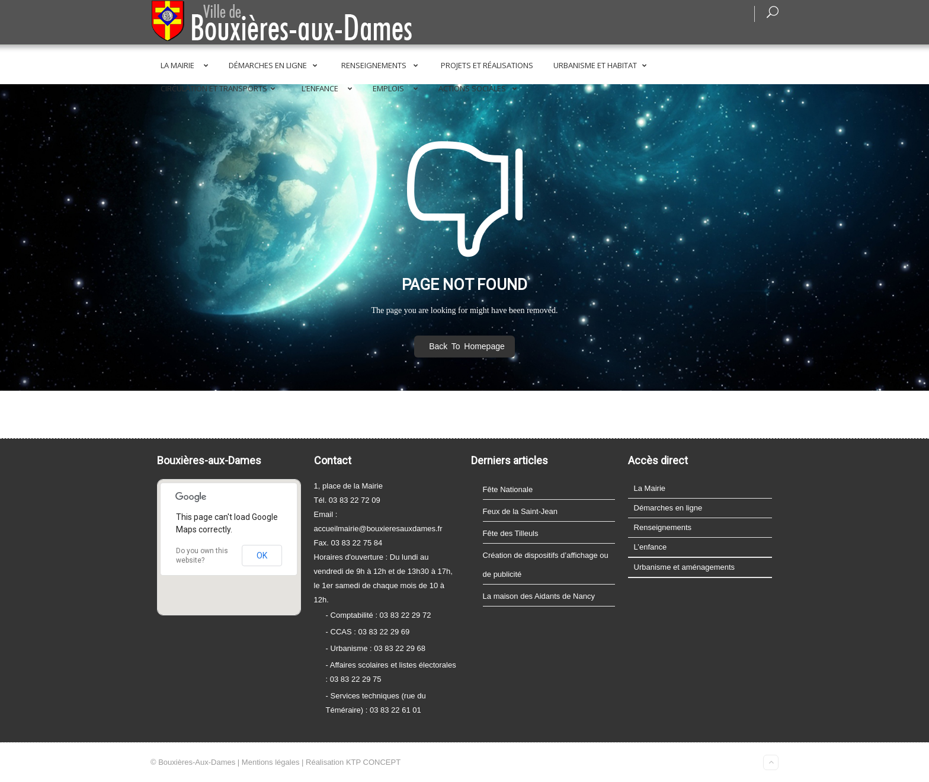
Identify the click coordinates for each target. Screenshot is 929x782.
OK (262, 555)
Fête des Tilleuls (511, 533)
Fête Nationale (508, 489)
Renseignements (381, 65)
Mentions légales (271, 762)
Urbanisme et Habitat (602, 65)
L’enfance (329, 88)
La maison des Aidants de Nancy (539, 596)
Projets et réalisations (487, 65)
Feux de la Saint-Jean (520, 511)
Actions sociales (479, 88)
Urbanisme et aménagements (684, 567)
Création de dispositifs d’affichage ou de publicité (545, 565)
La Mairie (187, 65)
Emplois (397, 88)
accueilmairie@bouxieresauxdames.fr (378, 528)
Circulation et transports (220, 88)
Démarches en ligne (275, 65)
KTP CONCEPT (373, 762)
